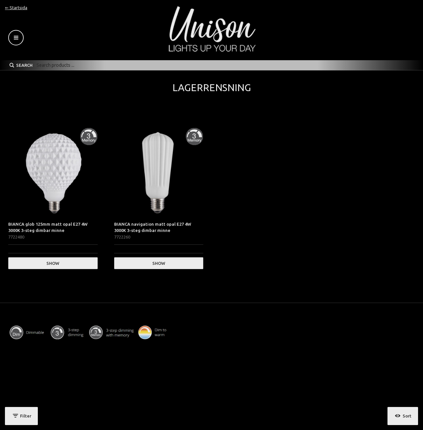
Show (52, 263)
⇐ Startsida (16, 7)
